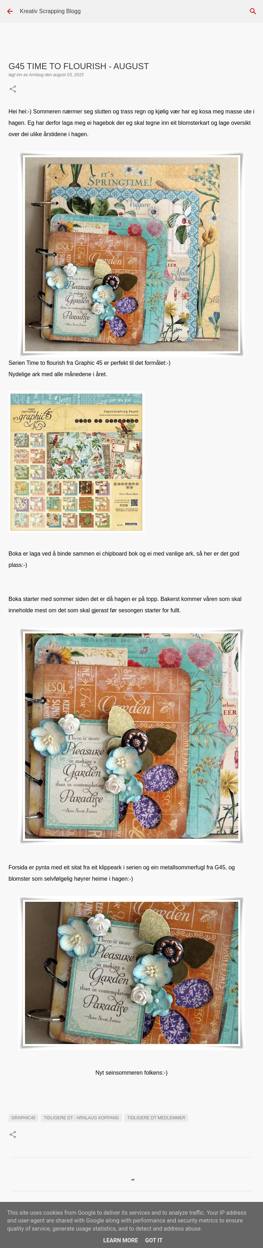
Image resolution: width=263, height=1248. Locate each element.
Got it (153, 1240)
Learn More (120, 1240)
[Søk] (253, 11)
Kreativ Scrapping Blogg (50, 11)
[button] (13, 90)
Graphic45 (23, 1117)
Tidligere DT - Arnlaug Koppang (81, 1117)
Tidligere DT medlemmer (156, 1117)
